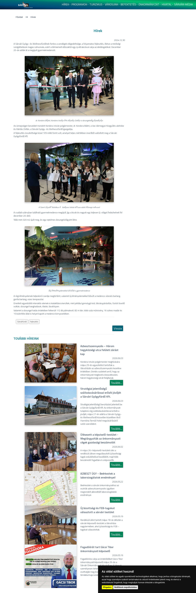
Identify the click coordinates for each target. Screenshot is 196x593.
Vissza (118, 328)
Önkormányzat (148, 4)
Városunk (111, 4)
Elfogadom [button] (107, 587)
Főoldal (19, 17)
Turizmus (96, 4)
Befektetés (128, 4)
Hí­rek (65, 4)
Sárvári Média (183, 4)
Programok (79, 4)
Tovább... (116, 382)
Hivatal (167, 4)
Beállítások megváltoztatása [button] (125, 587)
